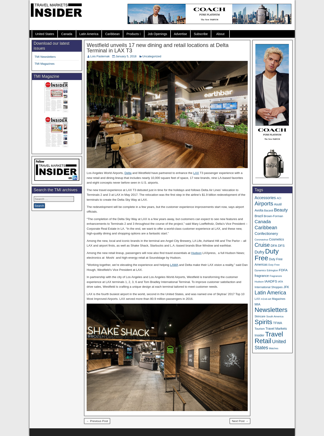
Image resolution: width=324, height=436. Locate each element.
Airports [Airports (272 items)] (263, 203)
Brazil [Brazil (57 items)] (258, 216)
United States (44, 34)
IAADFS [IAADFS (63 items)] (271, 281)
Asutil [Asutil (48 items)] (278, 204)
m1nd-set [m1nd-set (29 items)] (266, 299)
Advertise (180, 34)
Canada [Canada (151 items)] (262, 221)
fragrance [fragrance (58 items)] (261, 276)
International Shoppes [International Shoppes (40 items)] (268, 287)
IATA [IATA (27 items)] (280, 281)
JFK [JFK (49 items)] (286, 287)
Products (132, 34)
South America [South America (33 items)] (274, 316)
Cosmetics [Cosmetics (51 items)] (276, 239)
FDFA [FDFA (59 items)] (283, 270)
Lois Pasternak (100, 56)
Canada (66, 34)
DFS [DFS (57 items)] (281, 245)
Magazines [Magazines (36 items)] (278, 298)
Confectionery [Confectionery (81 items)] (266, 233)
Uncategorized (151, 56)
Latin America (89, 34)
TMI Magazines (45, 63)
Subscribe (201, 34)
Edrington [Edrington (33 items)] (272, 270)
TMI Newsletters (45, 56)
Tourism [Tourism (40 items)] (259, 328)
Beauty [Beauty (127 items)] (281, 209)
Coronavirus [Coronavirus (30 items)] (261, 239)
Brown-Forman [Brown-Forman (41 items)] (273, 216)
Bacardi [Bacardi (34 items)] (268, 210)
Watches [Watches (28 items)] (273, 348)
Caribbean (112, 34)
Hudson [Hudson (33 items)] (258, 281)
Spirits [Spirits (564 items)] (263, 321)
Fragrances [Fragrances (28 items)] (276, 276)
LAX (196, 173)
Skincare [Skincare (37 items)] (259, 316)
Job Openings (157, 34)
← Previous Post (97, 421)
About (220, 34)
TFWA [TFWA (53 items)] (277, 323)
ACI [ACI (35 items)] (279, 198)
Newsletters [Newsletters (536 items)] (270, 309)
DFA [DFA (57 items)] (274, 245)
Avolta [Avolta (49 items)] (258, 210)
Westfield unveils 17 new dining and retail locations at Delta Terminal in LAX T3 (158, 47)
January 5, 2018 (125, 56)
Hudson (196, 253)
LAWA (174, 265)
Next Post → (240, 421)
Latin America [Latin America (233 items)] (270, 293)
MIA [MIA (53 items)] (257, 304)
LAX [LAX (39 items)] (257, 298)
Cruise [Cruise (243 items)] (262, 245)
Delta (127, 173)
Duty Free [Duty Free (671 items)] (266, 254)
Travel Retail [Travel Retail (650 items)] (268, 338)
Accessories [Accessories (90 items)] (265, 198)
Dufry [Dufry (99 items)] (259, 252)
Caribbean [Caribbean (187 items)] (265, 227)
